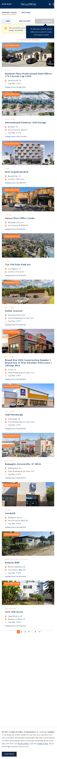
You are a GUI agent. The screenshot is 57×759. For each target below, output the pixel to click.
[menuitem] (9, 13)
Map (8, 21)
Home (28, 4)
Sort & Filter (24, 21)
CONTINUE (9, 754)
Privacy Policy (23, 744)
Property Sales (9, 12)
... (32, 658)
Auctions (25, 12)
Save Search (46, 21)
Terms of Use (42, 744)
